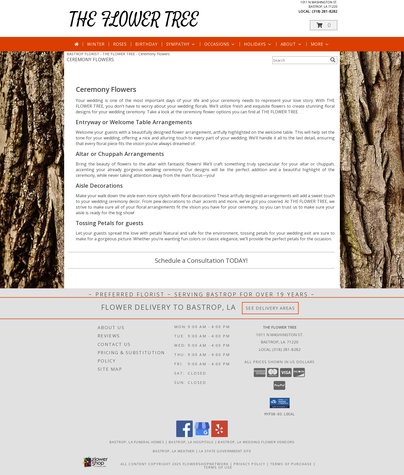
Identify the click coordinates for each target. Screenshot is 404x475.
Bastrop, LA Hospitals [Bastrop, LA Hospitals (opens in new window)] (191, 441)
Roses (120, 44)
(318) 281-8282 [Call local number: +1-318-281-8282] (324, 11)
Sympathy (181, 44)
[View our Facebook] (184, 435)
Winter (96, 44)
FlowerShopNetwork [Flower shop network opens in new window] (206, 463)
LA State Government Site (225, 450)
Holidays (258, 44)
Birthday (146, 44)
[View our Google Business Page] (202, 435)
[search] (333, 60)
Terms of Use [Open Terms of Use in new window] (218, 467)
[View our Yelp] (219, 435)
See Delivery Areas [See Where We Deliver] (270, 308)
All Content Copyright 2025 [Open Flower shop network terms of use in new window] (151, 463)
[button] (323, 25)
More (320, 44)
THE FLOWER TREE (134, 20)
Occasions (219, 44)
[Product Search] (300, 60)
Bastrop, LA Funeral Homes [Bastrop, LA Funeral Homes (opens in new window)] (137, 441)
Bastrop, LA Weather (174, 450)
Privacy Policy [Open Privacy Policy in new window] (249, 463)
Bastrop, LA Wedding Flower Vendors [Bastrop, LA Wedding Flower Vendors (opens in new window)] (256, 441)
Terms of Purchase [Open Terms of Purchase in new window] (291, 463)
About (291, 44)
